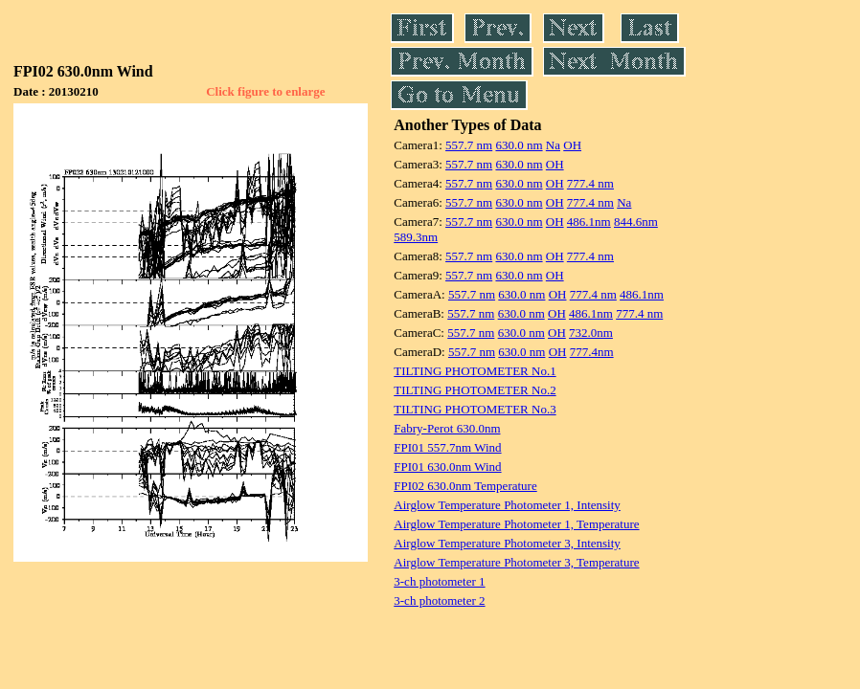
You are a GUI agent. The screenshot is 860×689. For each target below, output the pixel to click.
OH (572, 145)
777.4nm (592, 351)
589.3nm (416, 237)
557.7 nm (468, 145)
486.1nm (589, 221)
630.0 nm (518, 145)
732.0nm (591, 332)
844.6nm (636, 221)
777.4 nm (590, 183)
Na (553, 145)
